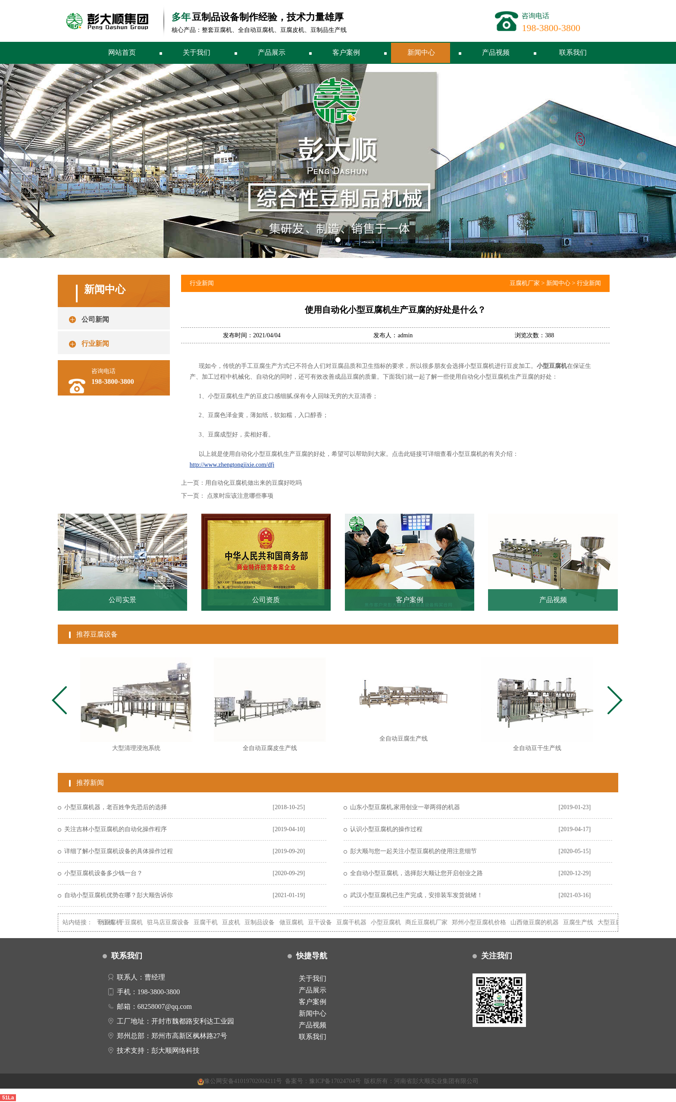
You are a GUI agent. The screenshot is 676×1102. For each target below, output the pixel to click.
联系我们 (573, 52)
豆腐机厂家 (525, 283)
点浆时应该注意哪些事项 (240, 496)
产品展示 (271, 52)
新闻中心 (421, 52)
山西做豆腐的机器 (540, 922)
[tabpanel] (136, 708)
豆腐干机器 (357, 922)
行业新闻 (589, 283)
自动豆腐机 (112, 922)
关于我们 (196, 52)
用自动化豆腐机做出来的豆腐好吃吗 (253, 483)
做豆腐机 (297, 922)
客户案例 (346, 52)
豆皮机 (237, 922)
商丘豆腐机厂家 (432, 922)
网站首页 (122, 52)
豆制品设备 (265, 922)
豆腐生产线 (584, 922)
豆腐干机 (211, 922)
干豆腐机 (136, 922)
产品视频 (496, 52)
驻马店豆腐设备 (174, 922)
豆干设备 (325, 922)
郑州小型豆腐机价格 (484, 922)
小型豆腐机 (391, 922)
